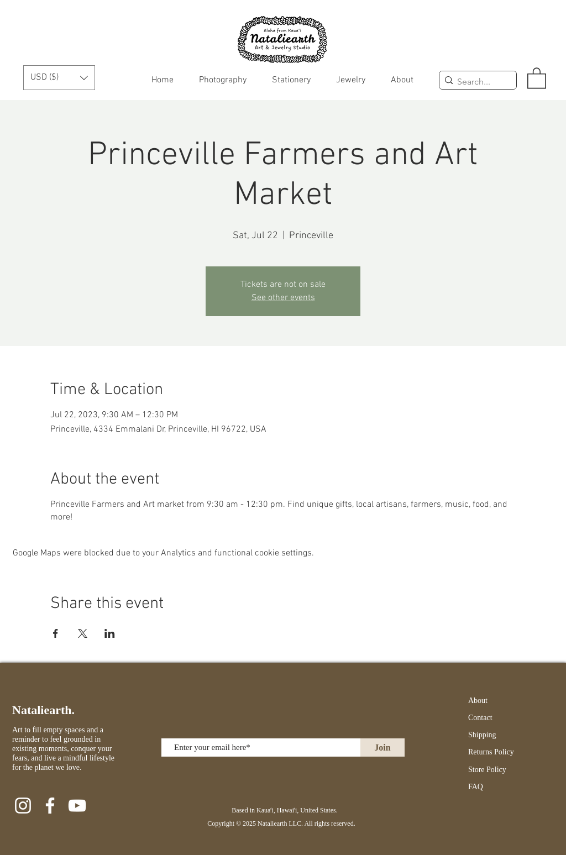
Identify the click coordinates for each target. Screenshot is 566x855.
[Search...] (475, 81)
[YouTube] (77, 805)
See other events (283, 297)
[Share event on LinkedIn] (109, 633)
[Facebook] (50, 805)
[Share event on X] (82, 633)
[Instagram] (23, 805)
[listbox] (59, 77)
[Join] (382, 747)
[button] (59, 77)
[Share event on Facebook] (55, 633)
